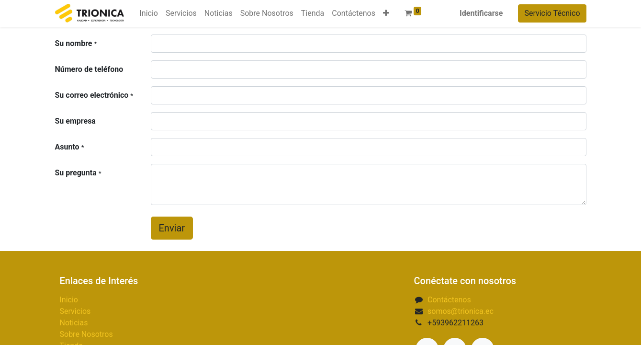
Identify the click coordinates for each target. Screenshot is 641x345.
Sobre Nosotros (86, 334)
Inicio (69, 299)
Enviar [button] (172, 228)
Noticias (74, 322)
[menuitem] (148, 13)
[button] (386, 13)
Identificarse (481, 13)
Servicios (75, 311)
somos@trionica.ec (460, 311)
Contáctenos (449, 299)
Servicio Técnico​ (552, 13)
